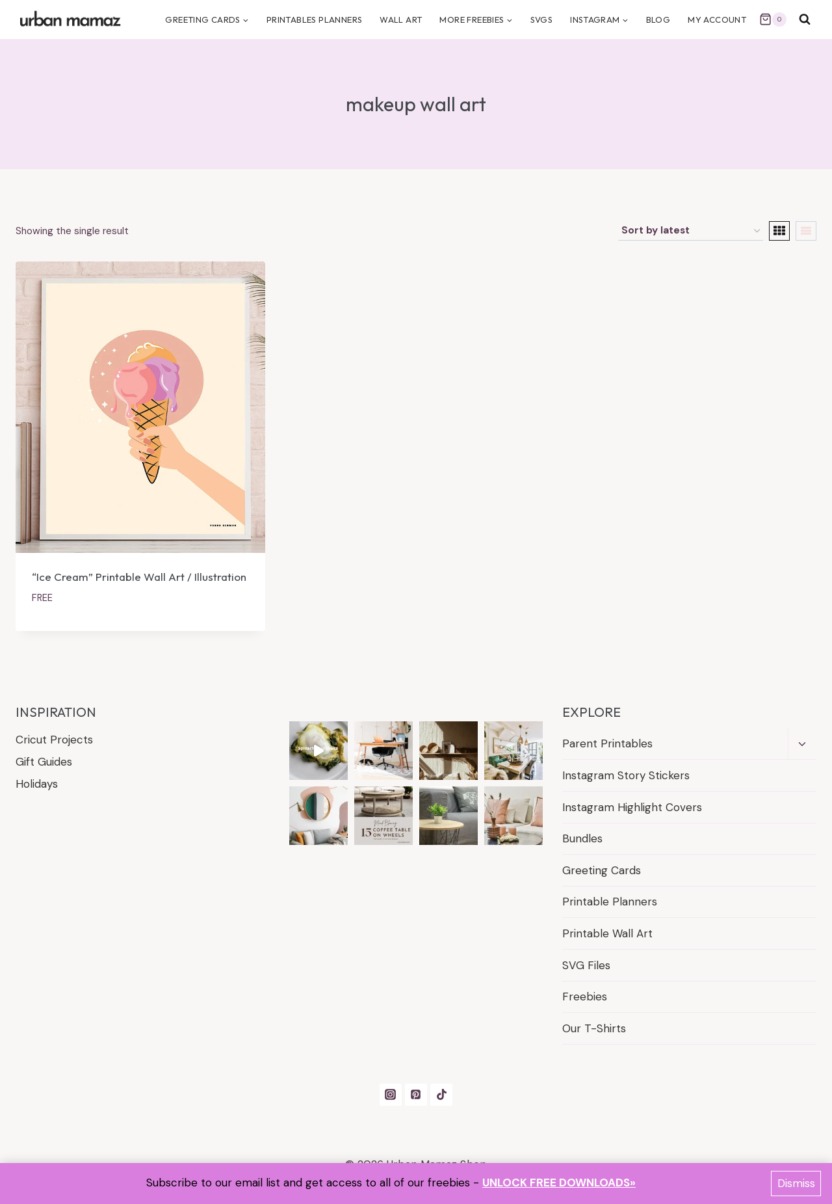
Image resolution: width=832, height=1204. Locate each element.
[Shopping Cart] (772, 19)
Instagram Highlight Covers (632, 807)
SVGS (541, 19)
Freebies (584, 996)
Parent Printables (607, 743)
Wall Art (401, 19)
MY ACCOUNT (717, 19)
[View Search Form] (804, 19)
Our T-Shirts (594, 1028)
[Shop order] (690, 231)
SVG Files (586, 965)
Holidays (37, 784)
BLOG (658, 19)
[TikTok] (441, 1095)
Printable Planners (609, 901)
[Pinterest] (416, 1095)
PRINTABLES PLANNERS (314, 19)
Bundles (582, 838)
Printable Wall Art (607, 933)
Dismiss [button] (796, 1183)
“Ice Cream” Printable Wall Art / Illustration (139, 576)
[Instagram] (391, 1095)
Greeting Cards (601, 870)
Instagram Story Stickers (626, 775)
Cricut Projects (54, 739)
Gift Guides (44, 762)
